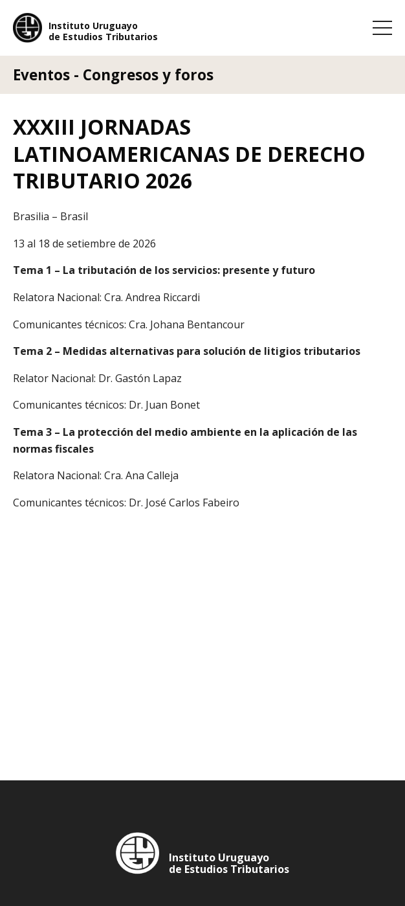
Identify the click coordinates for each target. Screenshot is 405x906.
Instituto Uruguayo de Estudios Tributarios (103, 32)
